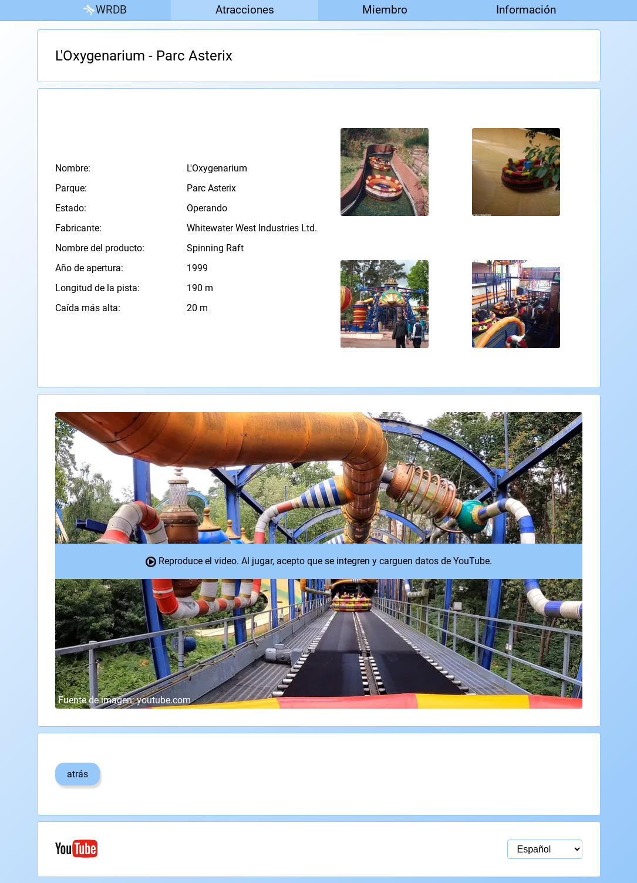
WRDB (104, 10)
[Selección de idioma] (544, 849)
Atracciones (244, 9)
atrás (77, 774)
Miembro (384, 9)
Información (526, 9)
